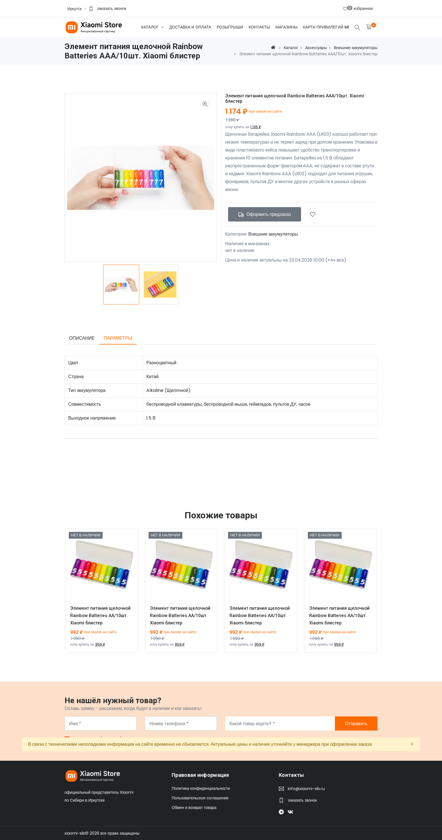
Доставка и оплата (190, 27)
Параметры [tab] (118, 338)
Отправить (356, 723)
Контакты (259, 27)
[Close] (412, 744)
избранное (358, 8)
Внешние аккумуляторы (273, 234)
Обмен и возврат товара (194, 807)
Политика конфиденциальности (201, 788)
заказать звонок (111, 8)
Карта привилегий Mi (326, 27)
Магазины (286, 27)
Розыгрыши (230, 27)
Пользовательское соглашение (200, 798)
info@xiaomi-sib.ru (306, 788)
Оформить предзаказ (264, 214)
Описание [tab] (82, 338)
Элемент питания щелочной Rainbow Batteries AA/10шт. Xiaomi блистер (100, 616)
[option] (121, 284)
